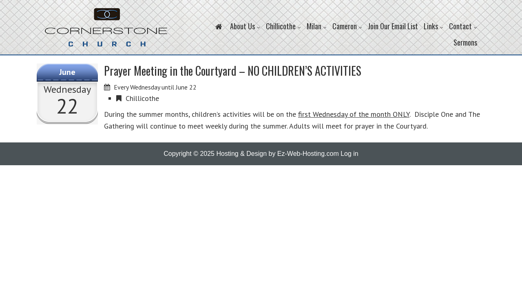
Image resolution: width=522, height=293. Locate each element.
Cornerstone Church (106, 31)
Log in (349, 153)
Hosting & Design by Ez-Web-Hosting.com (277, 153)
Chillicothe (142, 98)
